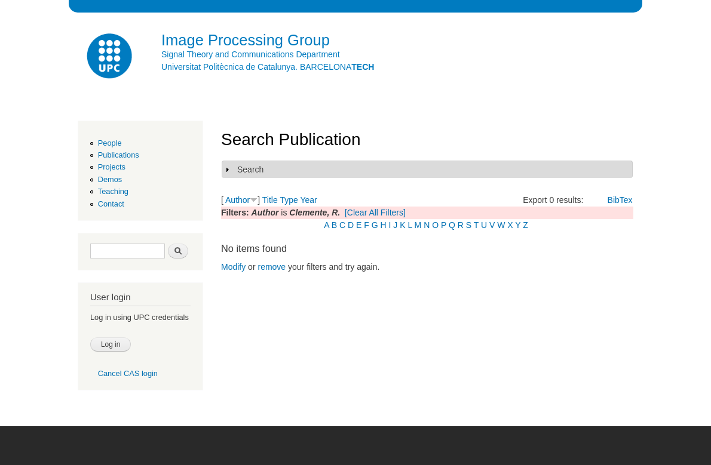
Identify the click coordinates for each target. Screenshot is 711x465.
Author (237, 200)
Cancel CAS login (128, 373)
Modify (233, 267)
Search (250, 169)
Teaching (113, 191)
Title (270, 200)
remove (272, 267)
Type (289, 200)
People (110, 142)
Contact (111, 203)
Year (308, 200)
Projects (111, 166)
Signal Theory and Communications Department (250, 54)
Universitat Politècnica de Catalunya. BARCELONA (267, 67)
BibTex (620, 200)
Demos (110, 179)
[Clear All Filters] (375, 212)
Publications (118, 154)
